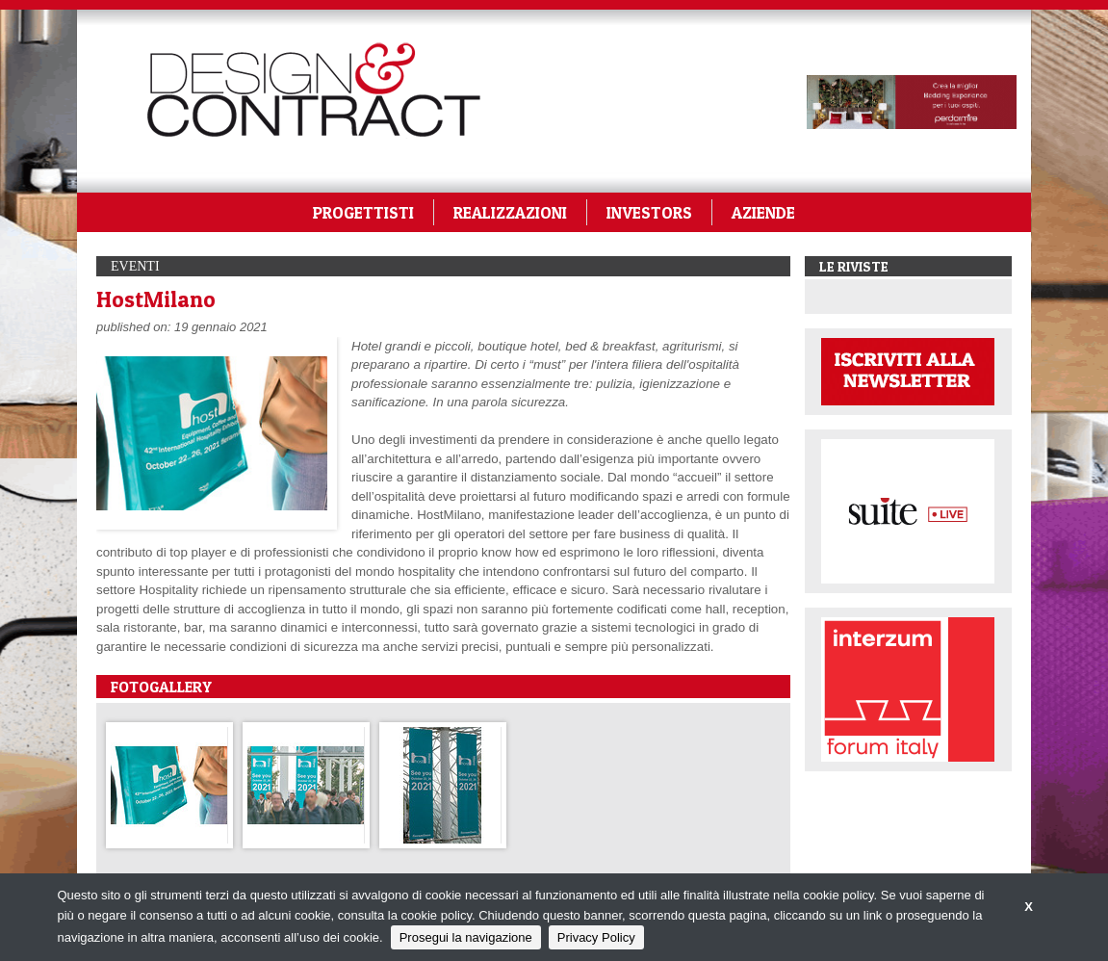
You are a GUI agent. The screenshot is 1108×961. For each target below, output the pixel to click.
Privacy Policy (596, 937)
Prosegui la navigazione (465, 937)
